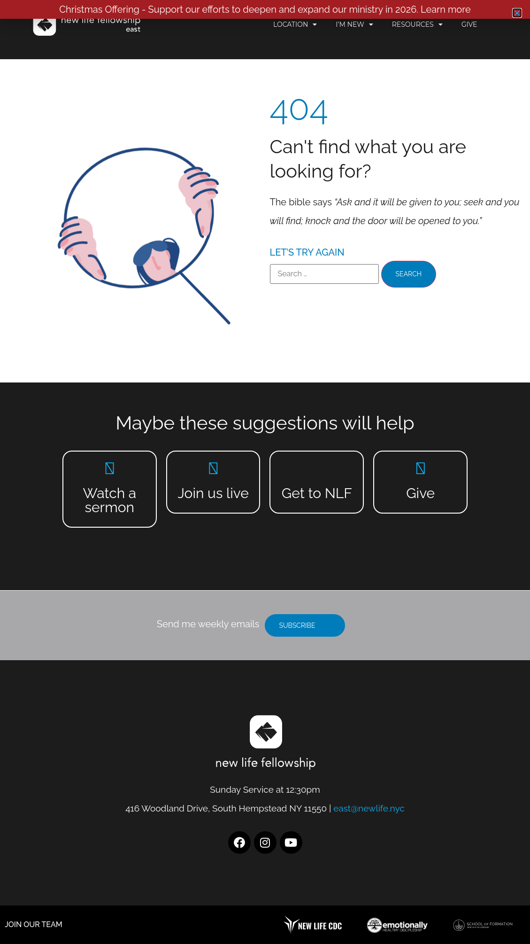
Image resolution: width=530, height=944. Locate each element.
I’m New (354, 24)
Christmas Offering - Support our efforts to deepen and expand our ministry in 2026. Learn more (264, 9)
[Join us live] (213, 468)
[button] (517, 12)
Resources (417, 24)
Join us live (212, 493)
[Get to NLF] (316, 468)
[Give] (420, 468)
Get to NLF (317, 493)
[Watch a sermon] (109, 468)
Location (295, 24)
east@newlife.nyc (369, 808)
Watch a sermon (109, 500)
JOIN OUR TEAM (33, 924)
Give (469, 24)
